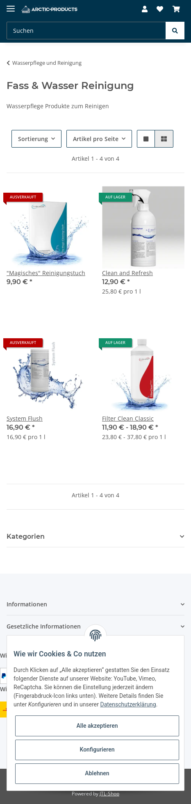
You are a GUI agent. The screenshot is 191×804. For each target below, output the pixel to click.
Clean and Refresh (127, 273)
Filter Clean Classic (128, 418)
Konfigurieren (97, 749)
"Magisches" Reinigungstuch (46, 273)
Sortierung (33, 139)
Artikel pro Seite (95, 139)
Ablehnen (97, 773)
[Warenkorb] (176, 9)
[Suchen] (86, 30)
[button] (144, 9)
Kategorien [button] (26, 536)
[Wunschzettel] (160, 9)
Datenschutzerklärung (128, 704)
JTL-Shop (109, 793)
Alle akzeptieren (97, 725)
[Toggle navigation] (11, 5)
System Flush (25, 418)
